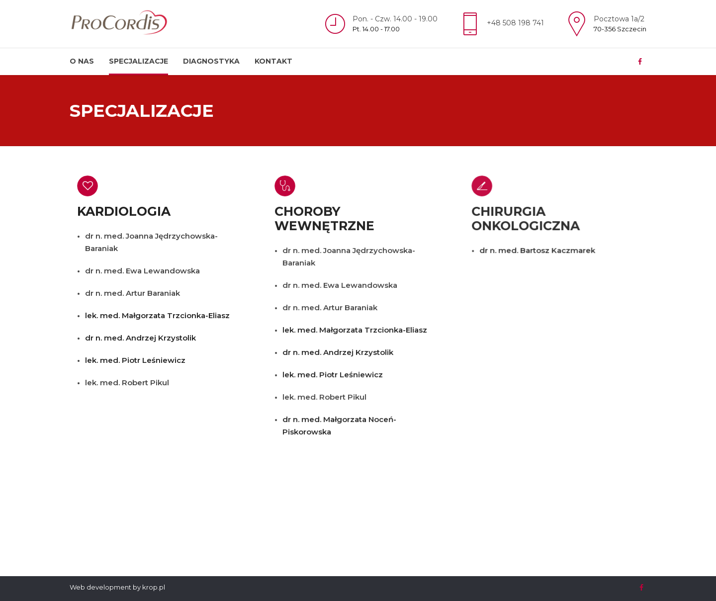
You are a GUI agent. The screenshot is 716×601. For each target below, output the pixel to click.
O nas (82, 61)
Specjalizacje (138, 61)
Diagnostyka (211, 61)
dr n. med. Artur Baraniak (132, 293)
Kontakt (273, 61)
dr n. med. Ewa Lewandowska (142, 270)
